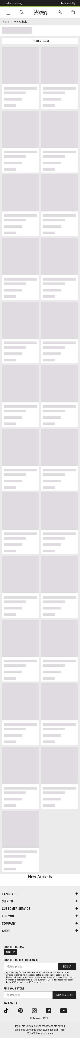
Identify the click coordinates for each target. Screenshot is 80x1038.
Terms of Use (52, 977)
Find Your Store (14, 988)
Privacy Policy (69, 977)
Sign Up (10, 952)
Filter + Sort (40, 41)
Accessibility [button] (67, 3)
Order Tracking (13, 3)
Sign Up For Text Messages (21, 960)
